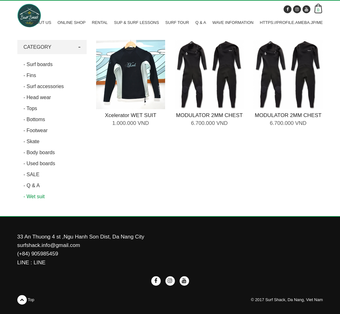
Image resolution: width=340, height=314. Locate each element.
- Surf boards (38, 64)
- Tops (30, 108)
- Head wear (37, 97)
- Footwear (36, 130)
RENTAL (99, 22)
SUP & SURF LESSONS (136, 22)
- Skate (32, 141)
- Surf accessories (44, 86)
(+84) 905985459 (37, 254)
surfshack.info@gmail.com (48, 245)
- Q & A (32, 185)
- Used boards (39, 163)
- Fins (30, 75)
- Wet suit (34, 196)
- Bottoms (34, 119)
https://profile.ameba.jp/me (291, 22)
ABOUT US (40, 22)
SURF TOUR (177, 22)
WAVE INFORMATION (232, 22)
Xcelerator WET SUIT (130, 115)
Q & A (200, 22)
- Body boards (39, 152)
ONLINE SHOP (72, 22)
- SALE (32, 174)
